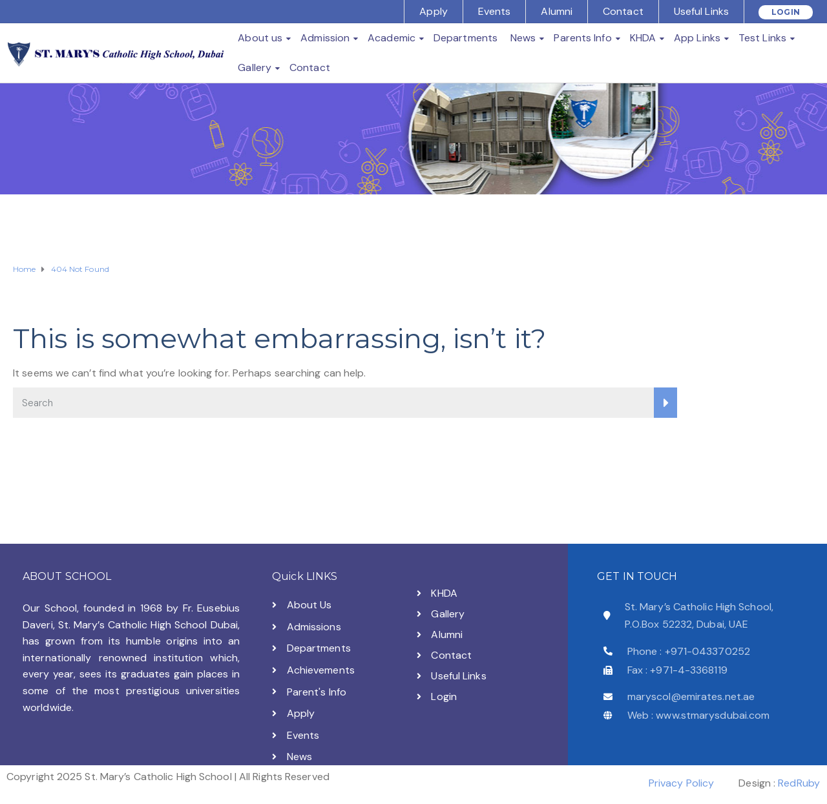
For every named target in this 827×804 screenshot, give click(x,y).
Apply (433, 11)
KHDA (643, 38)
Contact (623, 11)
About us (260, 38)
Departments (465, 38)
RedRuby (799, 783)
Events (494, 11)
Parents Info (582, 38)
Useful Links (701, 11)
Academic (391, 38)
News (523, 38)
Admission (325, 38)
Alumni (556, 11)
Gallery (254, 67)
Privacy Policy (681, 783)
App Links (697, 38)
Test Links (762, 38)
